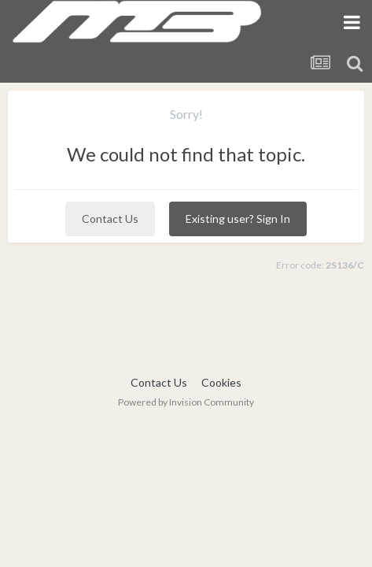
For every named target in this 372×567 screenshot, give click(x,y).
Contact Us (110, 218)
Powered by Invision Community (186, 402)
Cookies (221, 382)
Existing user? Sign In (238, 218)
